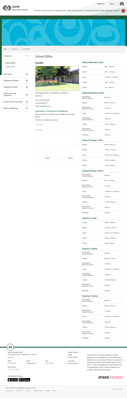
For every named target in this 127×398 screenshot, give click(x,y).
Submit (47, 158)
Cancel (70, 158)
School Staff (9, 67)
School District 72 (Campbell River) (16, 388)
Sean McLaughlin (73, 357)
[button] (123, 11)
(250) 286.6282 (12, 363)
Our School (37, 10)
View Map (38, 96)
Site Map (28, 390)
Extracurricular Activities (92, 10)
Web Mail (47, 390)
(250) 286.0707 (50, 363)
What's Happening (106, 10)
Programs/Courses (60, 10)
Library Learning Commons (75, 10)
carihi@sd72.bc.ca (45, 106)
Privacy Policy (9, 390)
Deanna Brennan (73, 363)
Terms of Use (19, 390)
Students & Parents (48, 10)
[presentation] (48, 150)
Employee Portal (38, 390)
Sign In (55, 390)
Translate (101, 4)
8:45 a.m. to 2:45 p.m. (14, 369)
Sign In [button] (113, 4)
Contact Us (116, 10)
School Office (10, 63)
